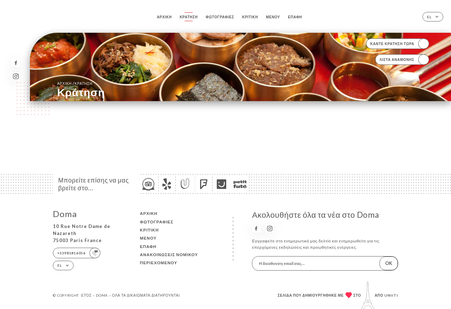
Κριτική (250, 17)
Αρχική (164, 17)
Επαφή (295, 17)
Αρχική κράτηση (74, 83)
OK (388, 263)
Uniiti (391, 295)
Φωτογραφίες (220, 17)
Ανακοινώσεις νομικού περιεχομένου (169, 258)
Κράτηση (189, 17)
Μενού (273, 17)
